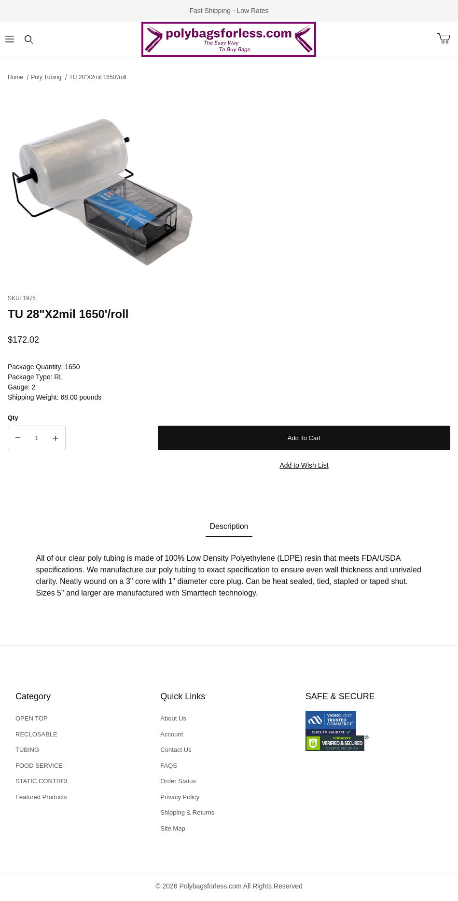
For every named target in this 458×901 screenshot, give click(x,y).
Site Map (172, 828)
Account (171, 734)
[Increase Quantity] (55, 438)
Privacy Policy (179, 797)
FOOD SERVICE (39, 765)
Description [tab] (228, 526)
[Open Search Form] (29, 39)
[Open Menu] (9, 39)
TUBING (27, 749)
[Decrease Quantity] (18, 438)
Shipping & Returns (187, 812)
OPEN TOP (31, 718)
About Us (173, 718)
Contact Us (175, 749)
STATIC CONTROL (42, 781)
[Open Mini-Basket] (447, 38)
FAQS (168, 765)
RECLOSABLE (36, 734)
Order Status (178, 781)
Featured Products (41, 797)
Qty (13, 417)
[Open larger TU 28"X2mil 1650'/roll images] (229, 184)
